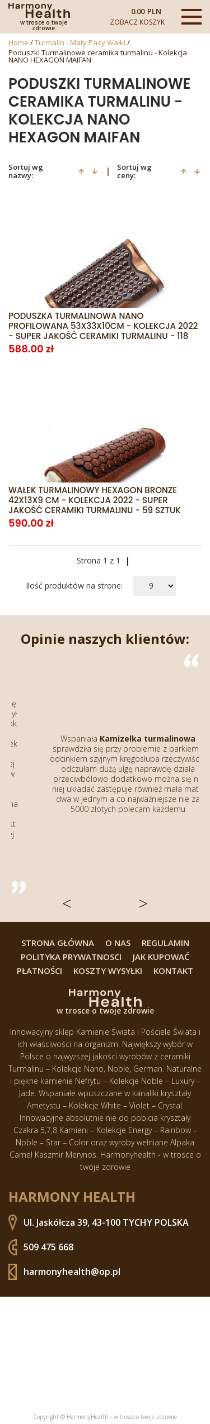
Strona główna (57, 943)
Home (18, 42)
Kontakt (173, 971)
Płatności (39, 971)
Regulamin (165, 943)
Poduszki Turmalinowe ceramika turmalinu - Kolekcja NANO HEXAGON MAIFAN (97, 56)
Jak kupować (161, 957)
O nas (117, 943)
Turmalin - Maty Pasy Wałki (80, 42)
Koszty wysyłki (107, 971)
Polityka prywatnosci (71, 957)
